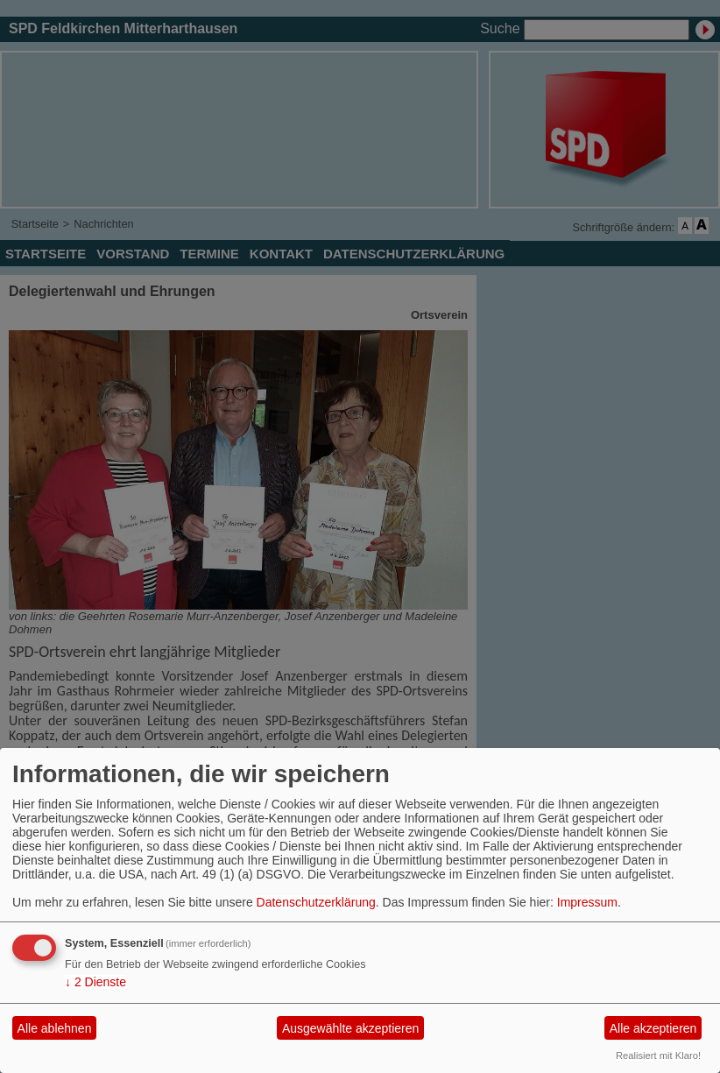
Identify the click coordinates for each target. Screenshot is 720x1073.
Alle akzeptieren (653, 1028)
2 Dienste (95, 982)
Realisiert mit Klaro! (658, 1055)
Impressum (587, 902)
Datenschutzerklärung (316, 902)
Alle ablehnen (55, 1028)
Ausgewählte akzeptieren (350, 1028)
